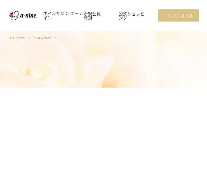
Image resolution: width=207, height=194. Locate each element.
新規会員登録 (92, 15)
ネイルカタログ (42, 38)
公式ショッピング (131, 15)
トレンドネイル (178, 15)
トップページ (17, 38)
